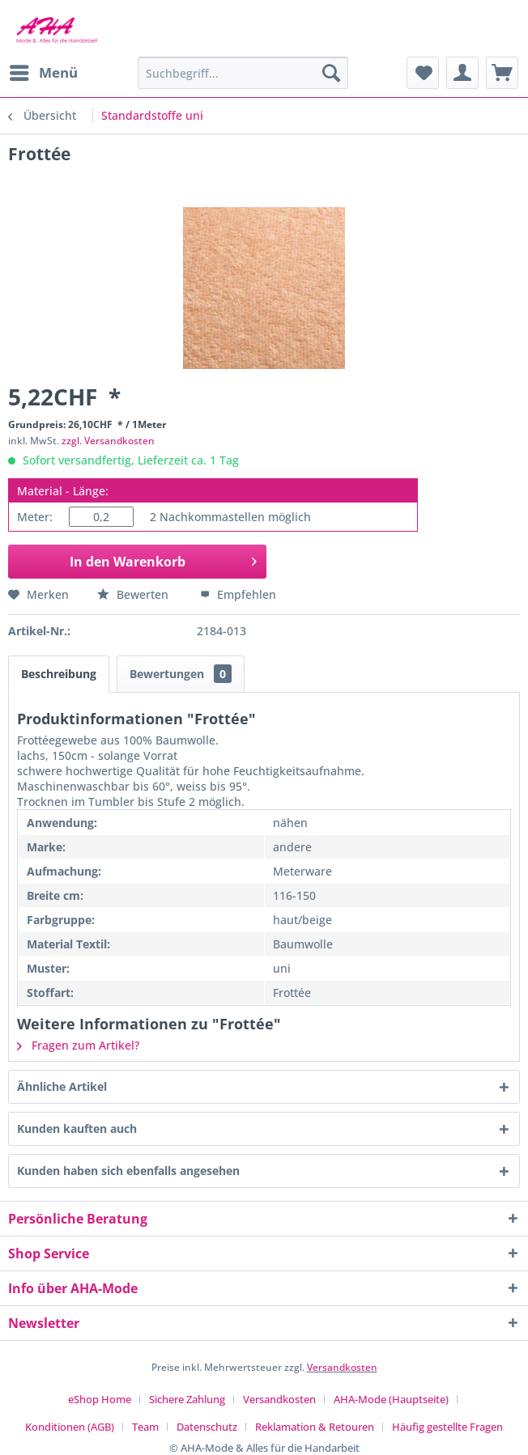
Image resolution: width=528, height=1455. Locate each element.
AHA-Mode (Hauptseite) (391, 1399)
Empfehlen (238, 594)
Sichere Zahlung (187, 1399)
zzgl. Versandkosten (108, 441)
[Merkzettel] (423, 73)
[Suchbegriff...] (243, 73)
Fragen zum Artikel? (78, 1045)
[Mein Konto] (462, 73)
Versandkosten (342, 1367)
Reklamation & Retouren (314, 1426)
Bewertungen (181, 673)
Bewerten (134, 594)
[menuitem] (43, 73)
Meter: (35, 516)
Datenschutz (207, 1426)
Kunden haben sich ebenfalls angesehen (128, 1170)
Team (145, 1426)
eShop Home (99, 1399)
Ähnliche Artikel (62, 1086)
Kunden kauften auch (77, 1128)
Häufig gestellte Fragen (447, 1426)
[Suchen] (331, 73)
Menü (44, 71)
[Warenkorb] (502, 73)
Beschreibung (58, 673)
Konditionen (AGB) (69, 1426)
